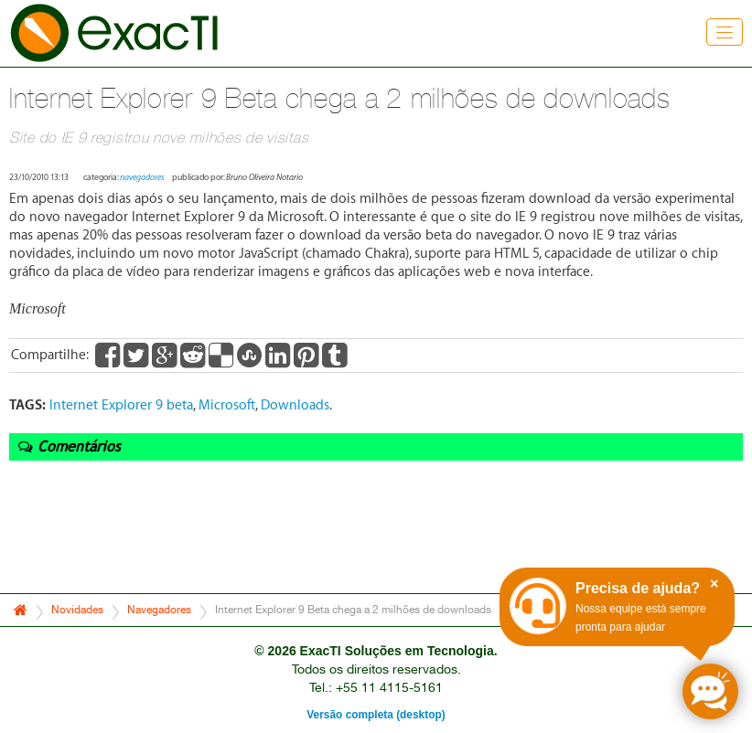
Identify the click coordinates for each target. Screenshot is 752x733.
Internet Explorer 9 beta (121, 405)
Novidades (77, 609)
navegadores (142, 177)
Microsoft (227, 405)
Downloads (295, 405)
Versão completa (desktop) (375, 714)
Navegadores (159, 609)
